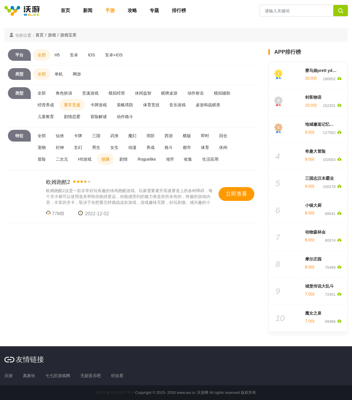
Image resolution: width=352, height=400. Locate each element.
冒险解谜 (98, 116)
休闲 (223, 147)
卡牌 (78, 135)
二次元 (62, 159)
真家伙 (29, 375)
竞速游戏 (90, 93)
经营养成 (46, 104)
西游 (169, 135)
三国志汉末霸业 (319, 178)
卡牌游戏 (98, 104)
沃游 (8, 375)
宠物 (42, 147)
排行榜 (179, 10)
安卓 (74, 55)
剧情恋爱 (72, 116)
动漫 (132, 147)
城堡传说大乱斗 (319, 286)
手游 (110, 10)
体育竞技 (151, 104)
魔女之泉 (313, 313)
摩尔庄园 (313, 259)
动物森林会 (315, 232)
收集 (188, 159)
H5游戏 (85, 159)
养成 (150, 147)
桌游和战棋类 (208, 104)
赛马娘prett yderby (323, 70)
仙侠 (60, 135)
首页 (65, 10)
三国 (96, 135)
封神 (60, 147)
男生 (96, 147)
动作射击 (195, 93)
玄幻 (78, 147)
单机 (59, 74)
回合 (223, 135)
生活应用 (210, 159)
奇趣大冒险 (315, 151)
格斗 (169, 147)
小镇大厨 (313, 205)
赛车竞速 (72, 104)
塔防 (150, 135)
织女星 (117, 375)
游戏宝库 (68, 35)
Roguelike (147, 159)
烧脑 (105, 159)
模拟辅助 (222, 93)
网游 (77, 74)
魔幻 (132, 135)
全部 (42, 55)
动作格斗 (125, 116)
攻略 (132, 10)
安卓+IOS (114, 55)
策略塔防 (125, 104)
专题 (154, 10)
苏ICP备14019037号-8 (115, 392)
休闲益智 (143, 93)
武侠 (114, 135)
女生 (114, 147)
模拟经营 (117, 93)
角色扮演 (64, 93)
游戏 (52, 35)
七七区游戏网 (57, 375)
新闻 (87, 10)
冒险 (42, 159)
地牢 (170, 159)
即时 (205, 135)
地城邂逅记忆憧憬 (321, 124)
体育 (205, 147)
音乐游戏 (177, 104)
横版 (187, 135)
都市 (187, 147)
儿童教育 (46, 116)
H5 (57, 55)
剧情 (123, 159)
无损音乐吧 (90, 375)
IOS (91, 55)
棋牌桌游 (169, 93)
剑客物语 (313, 97)
